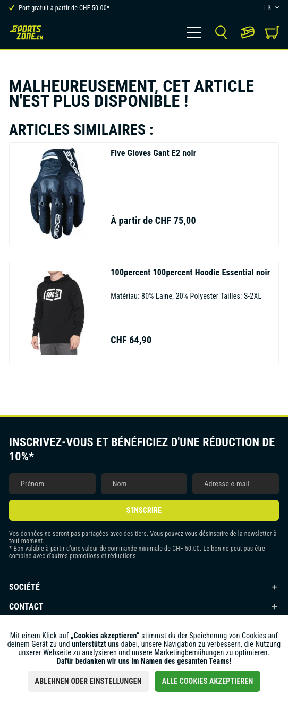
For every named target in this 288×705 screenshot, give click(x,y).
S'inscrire (144, 510)
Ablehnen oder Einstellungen (88, 681)
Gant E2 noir (153, 153)
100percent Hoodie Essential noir (190, 272)
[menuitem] (194, 32)
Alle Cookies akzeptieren (207, 681)
